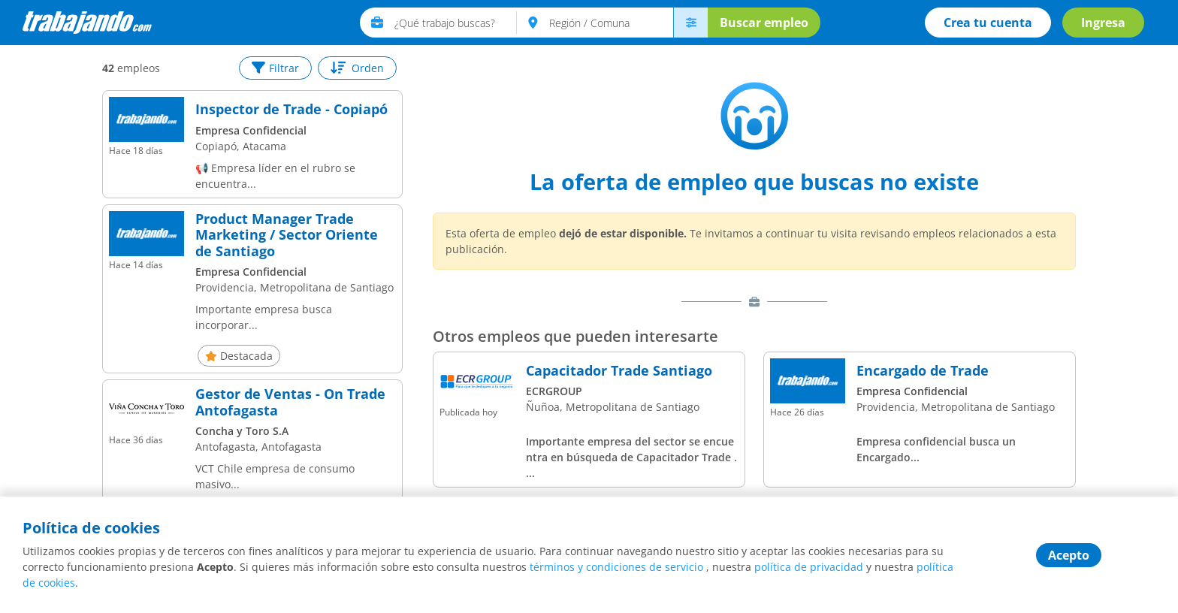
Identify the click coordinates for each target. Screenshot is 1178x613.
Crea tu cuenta (988, 22)
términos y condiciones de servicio (616, 567)
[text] (455, 22)
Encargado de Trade (922, 371)
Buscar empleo (764, 22)
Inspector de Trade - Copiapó (291, 109)
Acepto (1068, 555)
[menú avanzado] (690, 23)
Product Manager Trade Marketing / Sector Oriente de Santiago (286, 235)
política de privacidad (808, 567)
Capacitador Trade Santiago (619, 371)
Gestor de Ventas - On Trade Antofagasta (290, 402)
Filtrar (275, 68)
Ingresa (1103, 22)
